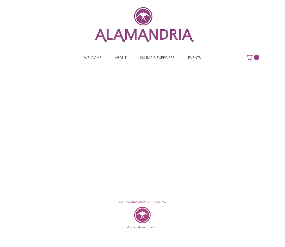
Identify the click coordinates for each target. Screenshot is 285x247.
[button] (252, 57)
